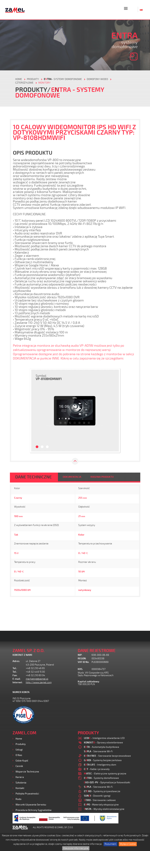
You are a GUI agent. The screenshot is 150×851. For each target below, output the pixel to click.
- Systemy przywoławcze (102, 791)
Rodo (18, 799)
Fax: (15, 675)
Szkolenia (21, 782)
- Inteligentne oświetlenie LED (104, 738)
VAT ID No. (83, 662)
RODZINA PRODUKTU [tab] (102, 476)
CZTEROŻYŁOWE (24, 82)
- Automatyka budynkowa (101, 747)
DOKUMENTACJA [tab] (72, 476)
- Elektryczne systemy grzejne (105, 773)
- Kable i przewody (97, 769)
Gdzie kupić (22, 760)
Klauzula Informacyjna (75, 848)
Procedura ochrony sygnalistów (34, 810)
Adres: (16, 661)
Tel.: (15, 668)
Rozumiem (110, 844)
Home (19, 738)
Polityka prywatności (27, 793)
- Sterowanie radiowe (100, 800)
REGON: (82, 658)
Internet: (18, 682)
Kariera (20, 777)
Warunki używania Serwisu (31, 804)
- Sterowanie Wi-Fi (98, 751)
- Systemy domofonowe (63, 79)
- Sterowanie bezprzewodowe (107, 755)
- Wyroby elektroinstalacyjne (104, 809)
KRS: (80, 669)
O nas (19, 755)
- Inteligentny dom (100, 764)
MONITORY (44, 82)
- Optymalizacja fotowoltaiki (107, 782)
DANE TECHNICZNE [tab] (33, 477)
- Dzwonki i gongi (97, 795)
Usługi (19, 749)
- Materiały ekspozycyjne (101, 804)
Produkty (21, 744)
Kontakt (20, 788)
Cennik (19, 766)
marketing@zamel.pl (37, 678)
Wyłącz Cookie (128, 844)
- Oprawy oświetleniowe (103, 742)
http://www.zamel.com (39, 682)
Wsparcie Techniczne (27, 771)
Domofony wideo (97, 79)
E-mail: (17, 679)
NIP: (80, 655)
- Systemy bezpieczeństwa (103, 760)
